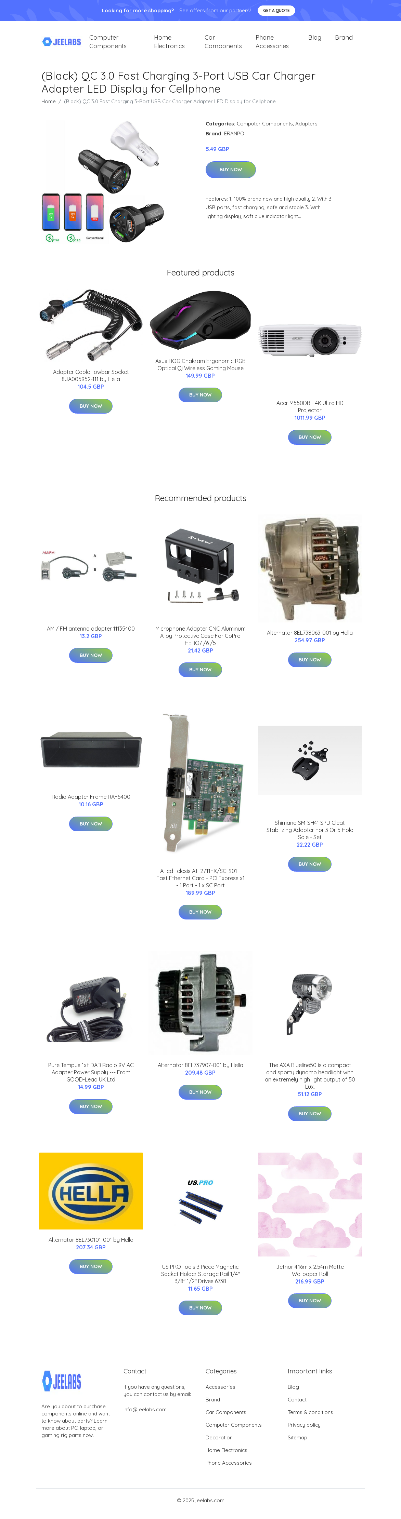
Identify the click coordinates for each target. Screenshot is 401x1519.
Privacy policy (304, 1431)
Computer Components (108, 45)
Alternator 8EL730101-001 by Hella (91, 1246)
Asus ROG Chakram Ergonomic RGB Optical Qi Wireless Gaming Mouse (200, 371)
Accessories (220, 1393)
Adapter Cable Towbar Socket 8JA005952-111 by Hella (91, 382)
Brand (344, 41)
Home (48, 108)
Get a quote (276, 10)
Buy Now (231, 176)
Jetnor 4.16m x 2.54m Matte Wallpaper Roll (310, 1277)
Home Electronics (169, 45)
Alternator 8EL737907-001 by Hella (200, 1071)
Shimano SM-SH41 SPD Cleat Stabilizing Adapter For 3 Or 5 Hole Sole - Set (310, 836)
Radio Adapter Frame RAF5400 (91, 803)
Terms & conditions (310, 1419)
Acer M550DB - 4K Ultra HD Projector (310, 413)
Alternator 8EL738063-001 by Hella (310, 639)
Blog (314, 41)
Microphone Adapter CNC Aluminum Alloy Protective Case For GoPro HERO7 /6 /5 (200, 642)
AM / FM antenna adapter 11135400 (91, 635)
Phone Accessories (272, 45)
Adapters (306, 130)
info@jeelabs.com (145, 1416)
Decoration (219, 1444)
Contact (297, 1406)
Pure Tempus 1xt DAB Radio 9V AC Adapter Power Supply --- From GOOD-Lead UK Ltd (91, 1079)
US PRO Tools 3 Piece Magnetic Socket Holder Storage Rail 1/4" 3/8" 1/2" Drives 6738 (200, 1280)
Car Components (223, 45)
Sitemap (297, 1444)
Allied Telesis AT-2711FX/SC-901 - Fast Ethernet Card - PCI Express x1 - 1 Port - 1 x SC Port (200, 885)
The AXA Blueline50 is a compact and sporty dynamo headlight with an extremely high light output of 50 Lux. (310, 1082)
